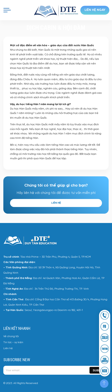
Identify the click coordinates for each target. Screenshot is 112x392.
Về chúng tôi (11, 336)
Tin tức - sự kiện (13, 342)
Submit (98, 370)
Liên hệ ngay (95, 10)
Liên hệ (56, 202)
